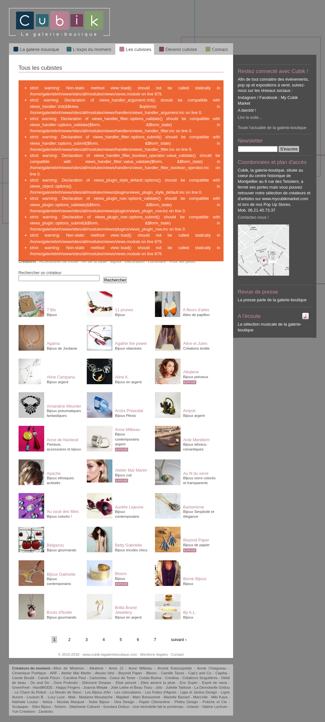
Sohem (60, 707)
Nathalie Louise (25, 702)
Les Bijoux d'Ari (98, 692)
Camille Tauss (172, 673)
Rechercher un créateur (40, 272)
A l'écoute (249, 316)
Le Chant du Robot (30, 692)
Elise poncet (126, 683)
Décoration (135, 261)
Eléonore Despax (96, 683)
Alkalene (96, 668)
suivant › (178, 639)
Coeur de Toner (122, 678)
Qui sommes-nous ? (217, 49)
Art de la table (94, 261)
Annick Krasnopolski (175, 668)
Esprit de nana (214, 683)
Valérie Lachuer (215, 707)
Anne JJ (116, 668)
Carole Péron (49, 678)
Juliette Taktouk (178, 687)
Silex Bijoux (41, 707)
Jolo (159, 687)
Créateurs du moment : (32, 668)
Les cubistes (134, 49)
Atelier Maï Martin (76, 673)
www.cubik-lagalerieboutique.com (110, 654)
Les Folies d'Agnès (160, 692)
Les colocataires (127, 692)
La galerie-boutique (35, 49)
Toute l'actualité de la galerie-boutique (272, 127)
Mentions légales (154, 654)
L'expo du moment (88, 49)
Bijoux (115, 261)
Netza (47, 702)
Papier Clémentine (154, 702)
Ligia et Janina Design (198, 692)
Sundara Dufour (116, 707)
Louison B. (35, 697)
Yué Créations (23, 711)
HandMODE (43, 687)
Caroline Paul (74, 678)
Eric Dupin (189, 683)
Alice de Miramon (68, 668)
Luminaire (157, 261)
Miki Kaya (219, 697)
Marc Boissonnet (146, 697)
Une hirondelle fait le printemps (158, 707)
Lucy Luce (56, 697)
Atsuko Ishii (104, 673)
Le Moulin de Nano (65, 692)
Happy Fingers (68, 687)
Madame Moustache (96, 697)
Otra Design (124, 702)
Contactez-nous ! (253, 217)
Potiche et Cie (215, 702)
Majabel (122, 697)
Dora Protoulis (66, 683)
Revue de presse (258, 292)
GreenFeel (20, 687)
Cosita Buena (150, 678)
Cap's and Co (199, 673)
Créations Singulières (199, 678)
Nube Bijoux (99, 702)
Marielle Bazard (176, 697)
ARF (53, 673)
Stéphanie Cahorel (84, 707)
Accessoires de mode (58, 261)
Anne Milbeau (140, 668)
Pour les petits (182, 261)
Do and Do (39, 683)
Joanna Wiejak (95, 687)
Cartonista (97, 678)
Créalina (172, 678)
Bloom (151, 673)
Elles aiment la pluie (158, 683)
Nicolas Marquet (70, 702)
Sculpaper (20, 707)
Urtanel (193, 707)
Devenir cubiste (177, 49)
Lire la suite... (250, 117)
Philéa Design (186, 702)
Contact (177, 654)
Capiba (221, 673)
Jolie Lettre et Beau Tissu (131, 687)
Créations (27, 261)
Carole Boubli (23, 678)
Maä (71, 697)
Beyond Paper (130, 673)
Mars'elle (200, 697)
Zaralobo (45, 711)
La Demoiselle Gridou (212, 687)
